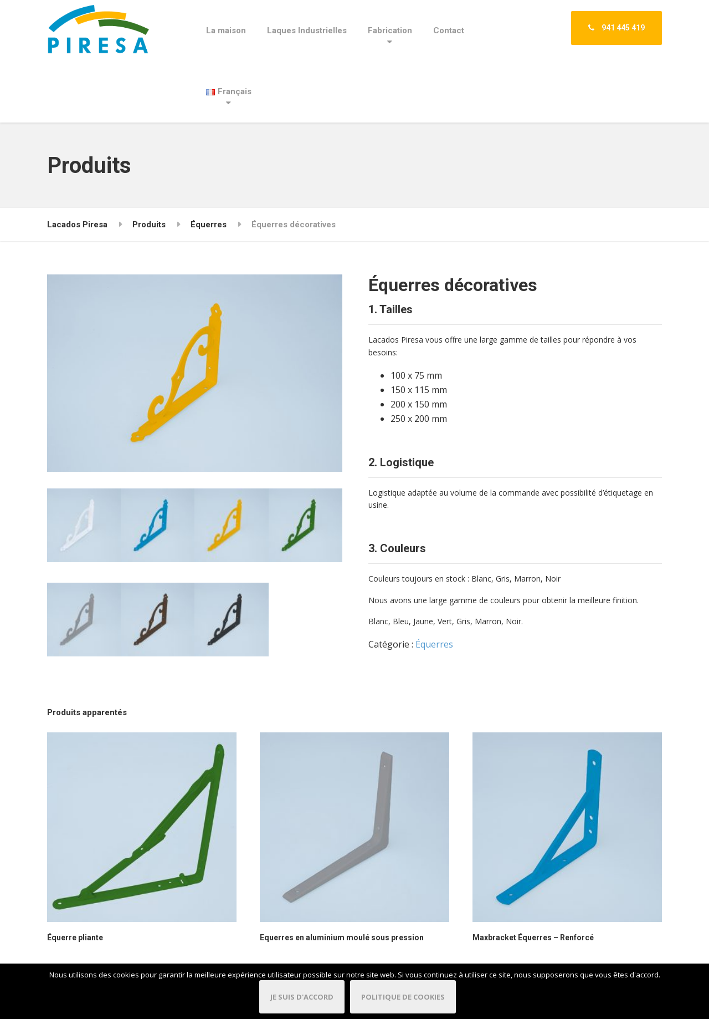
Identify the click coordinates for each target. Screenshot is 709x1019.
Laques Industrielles (307, 30)
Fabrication (390, 30)
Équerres (434, 644)
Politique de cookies (403, 997)
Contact (448, 30)
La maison (226, 30)
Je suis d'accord (301, 997)
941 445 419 (616, 27)
